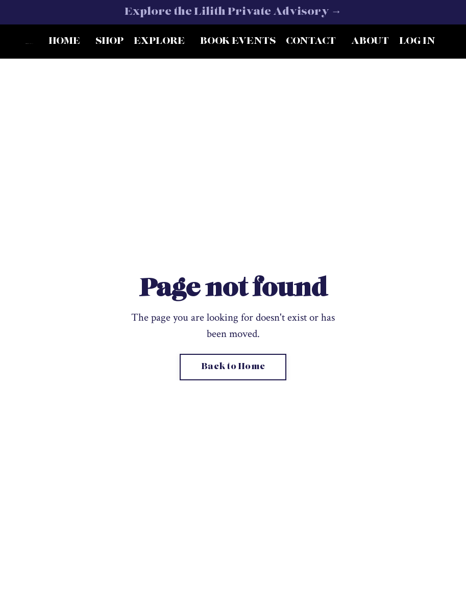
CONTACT (311, 41)
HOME (64, 41)
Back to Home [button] (233, 367)
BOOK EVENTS (238, 41)
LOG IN (417, 41)
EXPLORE (159, 41)
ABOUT (370, 41)
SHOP (109, 41)
